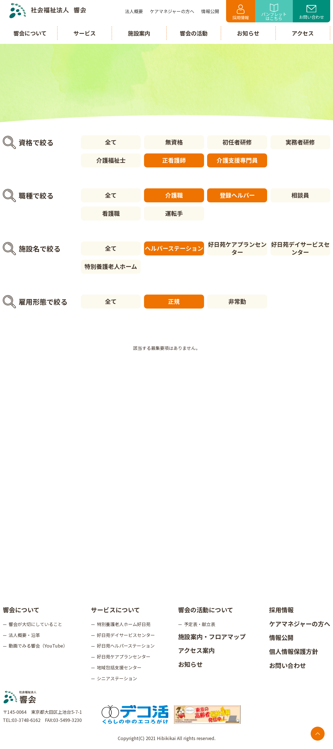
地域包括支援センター (119, 667)
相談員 (300, 195)
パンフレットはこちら (274, 12)
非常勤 (237, 301)
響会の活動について (205, 609)
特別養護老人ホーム (111, 266)
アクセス (303, 33)
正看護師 (174, 160)
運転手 (174, 213)
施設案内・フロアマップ (212, 636)
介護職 (174, 195)
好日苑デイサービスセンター (300, 248)
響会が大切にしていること (35, 624)
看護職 (111, 213)
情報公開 (281, 637)
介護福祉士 (111, 160)
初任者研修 (237, 142)
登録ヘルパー (237, 195)
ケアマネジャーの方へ (299, 623)
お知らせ (190, 664)
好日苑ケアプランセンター (237, 248)
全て (111, 142)
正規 (174, 301)
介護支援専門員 (237, 160)
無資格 (174, 142)
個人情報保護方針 (293, 651)
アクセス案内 (196, 650)
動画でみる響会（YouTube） (38, 645)
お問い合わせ (311, 12)
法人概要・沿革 (24, 635)
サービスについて (115, 609)
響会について (21, 609)
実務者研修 (300, 142)
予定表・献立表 (199, 624)
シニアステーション (117, 678)
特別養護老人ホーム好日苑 (123, 624)
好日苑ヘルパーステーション (126, 645)
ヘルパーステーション (174, 248)
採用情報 (240, 12)
